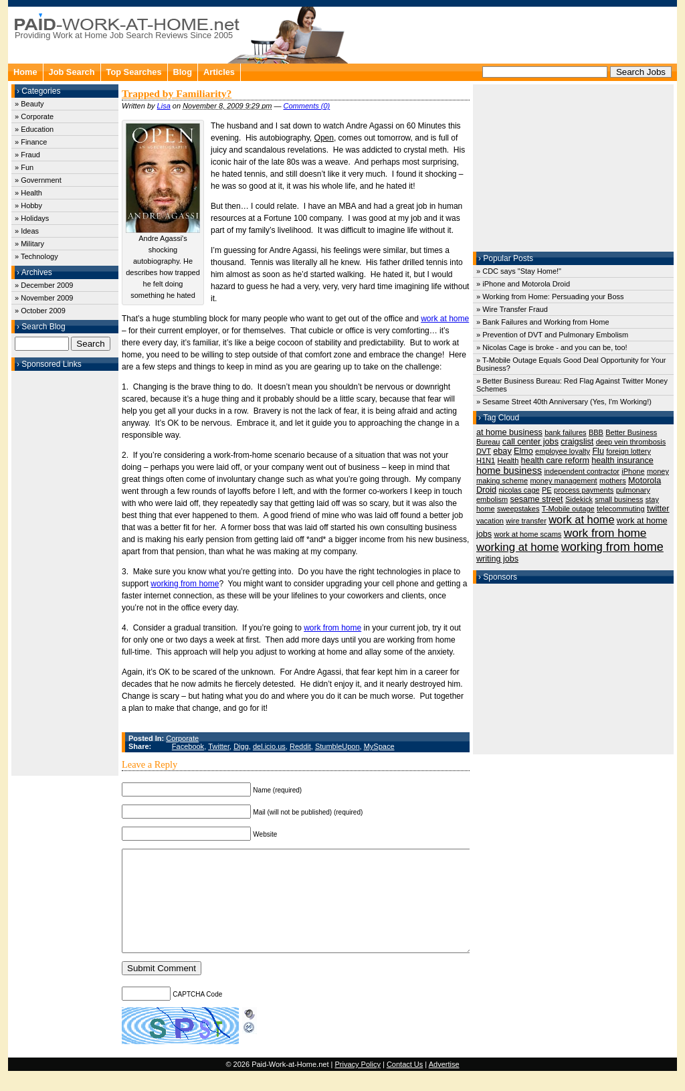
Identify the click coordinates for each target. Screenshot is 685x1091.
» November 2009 (44, 298)
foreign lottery (628, 451)
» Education (34, 129)
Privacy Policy (357, 1084)
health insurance (622, 460)
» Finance (31, 142)
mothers (612, 481)
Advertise (444, 1084)
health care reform (555, 460)
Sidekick (579, 499)
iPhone (632, 471)
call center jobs (530, 441)
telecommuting (621, 509)
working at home (517, 547)
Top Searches (134, 72)
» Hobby (28, 205)
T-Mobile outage (568, 509)
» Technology (36, 256)
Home (25, 72)
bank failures (565, 432)
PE (547, 490)
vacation (490, 521)
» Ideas (27, 231)
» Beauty (29, 104)
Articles (219, 72)
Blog (182, 72)
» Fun (24, 167)
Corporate (182, 738)
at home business (509, 432)
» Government (38, 180)
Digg (241, 746)
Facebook (188, 746)
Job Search (72, 72)
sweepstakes (518, 509)
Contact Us (405, 1084)
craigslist (577, 441)
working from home (185, 583)
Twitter (218, 746)
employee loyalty (562, 451)
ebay (502, 451)
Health (507, 460)
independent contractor (581, 471)
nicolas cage (518, 490)
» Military (29, 244)
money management (563, 481)
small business (619, 499)
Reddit (300, 746)
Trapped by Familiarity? (176, 93)
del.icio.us (269, 746)
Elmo (523, 451)
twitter (658, 508)
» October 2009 (40, 311)
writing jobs (497, 559)
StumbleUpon (337, 746)
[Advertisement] (64, 571)
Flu (598, 451)
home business (509, 470)
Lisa (164, 106)
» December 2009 (44, 285)
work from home (332, 628)
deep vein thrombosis (631, 442)
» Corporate (34, 116)
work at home (445, 318)
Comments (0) (307, 106)
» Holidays (32, 218)
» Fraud (27, 155)
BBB (596, 432)
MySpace (379, 746)
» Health (28, 193)
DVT (483, 451)
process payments (583, 490)
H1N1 (485, 460)
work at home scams (527, 534)
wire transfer (526, 521)
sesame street (536, 499)
